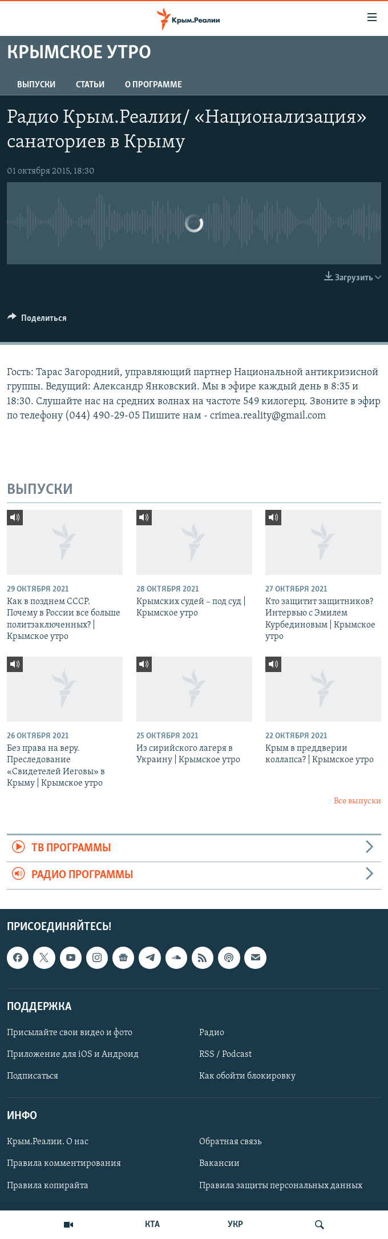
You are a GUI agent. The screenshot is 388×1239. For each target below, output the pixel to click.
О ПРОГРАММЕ (153, 85)
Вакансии (219, 1163)
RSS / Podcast (225, 1054)
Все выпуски (357, 801)
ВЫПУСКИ (36, 85)
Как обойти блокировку (247, 1076)
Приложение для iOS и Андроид (73, 1054)
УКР (235, 1224)
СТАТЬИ (90, 85)
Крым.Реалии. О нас (47, 1142)
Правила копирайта (47, 1185)
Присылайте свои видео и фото (69, 1032)
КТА (152, 1224)
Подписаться (32, 1076)
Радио (211, 1032)
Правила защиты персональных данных (280, 1185)
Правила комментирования (64, 1163)
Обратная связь (230, 1142)
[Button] (37, 321)
